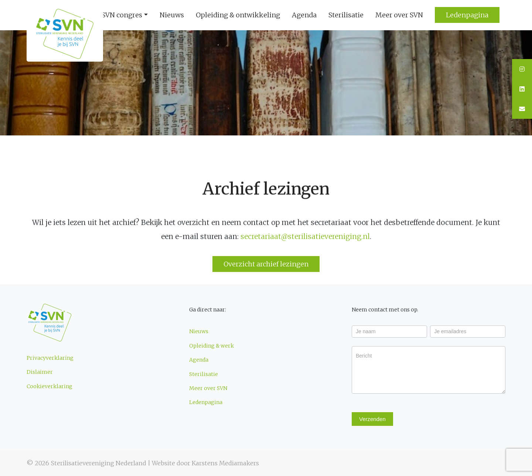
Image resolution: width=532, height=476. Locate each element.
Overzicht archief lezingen (266, 264)
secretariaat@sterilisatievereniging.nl (305, 236)
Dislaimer (40, 372)
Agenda (304, 15)
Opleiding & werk (211, 345)
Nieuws (172, 15)
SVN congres (122, 15)
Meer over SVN (399, 15)
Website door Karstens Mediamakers (205, 463)
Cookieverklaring (49, 386)
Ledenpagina (205, 402)
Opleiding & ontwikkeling (238, 15)
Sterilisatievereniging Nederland (98, 463)
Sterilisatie (346, 15)
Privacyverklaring (50, 358)
